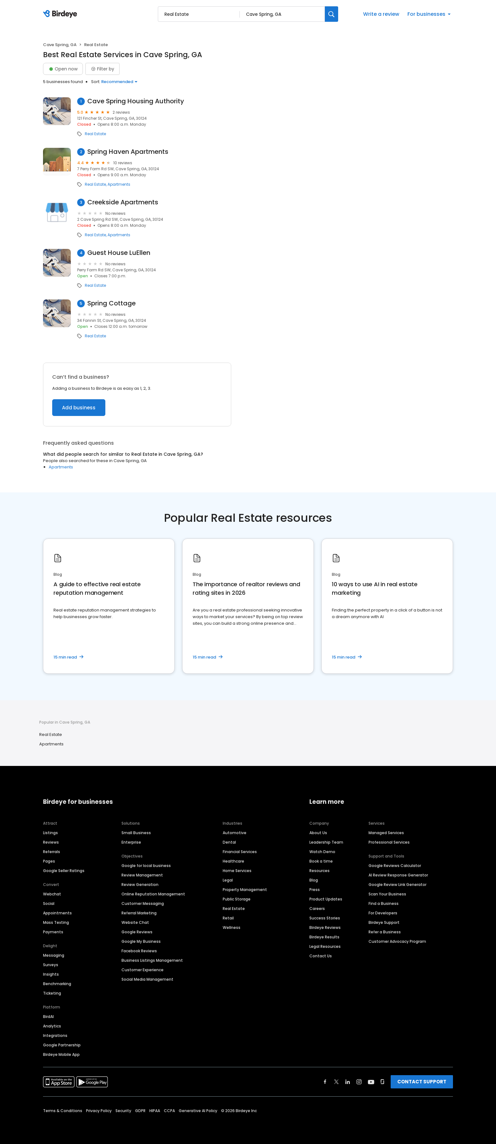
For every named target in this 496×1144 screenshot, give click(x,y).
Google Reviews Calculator (395, 865)
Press (314, 889)
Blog (313, 880)
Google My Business (141, 941)
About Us (318, 832)
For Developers (383, 913)
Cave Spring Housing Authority (135, 101)
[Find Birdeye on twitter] (336, 1081)
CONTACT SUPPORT (421, 1081)
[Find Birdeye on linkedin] (347, 1081)
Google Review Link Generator (397, 884)
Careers (317, 908)
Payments (53, 932)
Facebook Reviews (139, 951)
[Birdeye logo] (61, 14)
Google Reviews (136, 932)
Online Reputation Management (153, 894)
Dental (229, 842)
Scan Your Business (387, 894)
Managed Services (386, 832)
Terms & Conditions (62, 1110)
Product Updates (325, 899)
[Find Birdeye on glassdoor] (382, 1081)
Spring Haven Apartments (127, 152)
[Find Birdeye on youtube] (371, 1081)
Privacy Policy (99, 1110)
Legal (228, 880)
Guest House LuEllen (118, 253)
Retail (228, 918)
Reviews (51, 842)
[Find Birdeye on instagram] (359, 1081)
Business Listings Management (152, 960)
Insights (51, 974)
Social (48, 903)
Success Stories (324, 918)
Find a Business (384, 903)
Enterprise (131, 842)
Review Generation (139, 884)
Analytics (52, 1026)
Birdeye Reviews (325, 927)
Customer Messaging (142, 903)
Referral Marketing (139, 913)
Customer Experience (142, 969)
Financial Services (240, 851)
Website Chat (135, 922)
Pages (49, 861)
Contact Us (320, 956)
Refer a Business (385, 932)
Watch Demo (322, 851)
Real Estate (95, 133)
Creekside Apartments (122, 202)
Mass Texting (56, 922)
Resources (319, 870)
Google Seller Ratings (63, 870)
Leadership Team (326, 842)
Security (123, 1110)
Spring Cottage (111, 303)
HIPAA (154, 1110)
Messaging (53, 955)
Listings (50, 832)
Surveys (50, 964)
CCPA (169, 1110)
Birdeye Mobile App (61, 1054)
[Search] (331, 14)
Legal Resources (325, 946)
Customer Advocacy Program (397, 941)
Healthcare (233, 861)
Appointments (57, 913)
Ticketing (52, 993)
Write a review (381, 14)
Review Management (142, 875)
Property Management (245, 889)
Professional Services (389, 842)
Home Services (237, 870)
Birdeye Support (384, 922)
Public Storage (237, 899)
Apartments (119, 184)
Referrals (51, 851)
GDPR (140, 1110)
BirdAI (48, 1016)
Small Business (136, 832)
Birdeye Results (324, 937)
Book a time (321, 861)
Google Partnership (62, 1045)
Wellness (231, 927)
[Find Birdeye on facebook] (325, 1081)
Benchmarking (57, 983)
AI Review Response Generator (398, 875)
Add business (79, 407)
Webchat (52, 894)
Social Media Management (147, 979)
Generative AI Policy (198, 1110)
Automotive (234, 832)
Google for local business (146, 865)
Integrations (55, 1035)
